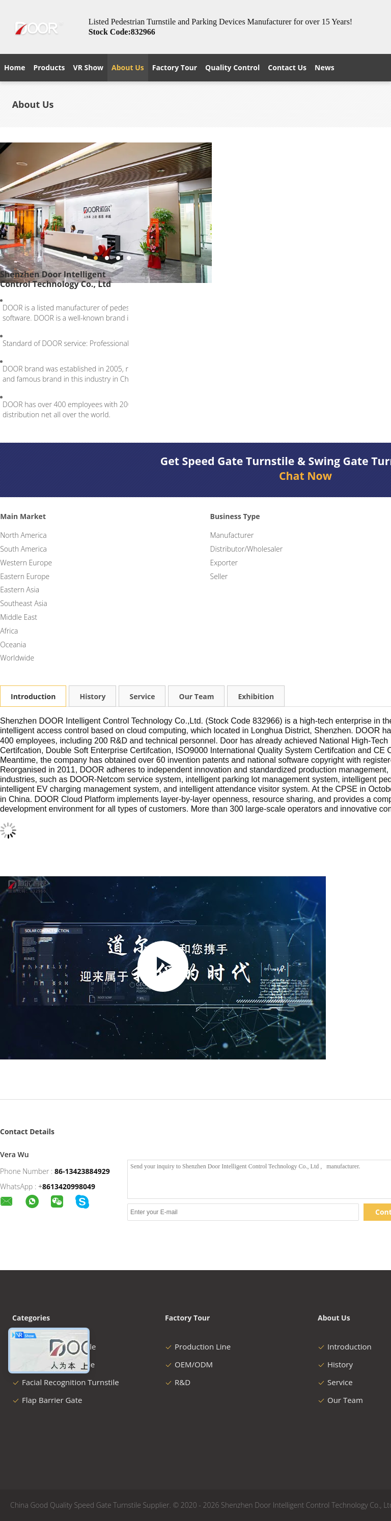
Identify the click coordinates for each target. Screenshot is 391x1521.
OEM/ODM (189, 1364)
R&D (177, 1382)
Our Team (196, 696)
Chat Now (305, 475)
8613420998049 (68, 1186)
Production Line (198, 1346)
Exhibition (256, 696)
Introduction (33, 696)
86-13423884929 (82, 1171)
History (92, 696)
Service (142, 696)
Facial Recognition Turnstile (65, 1382)
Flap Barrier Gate (47, 1400)
